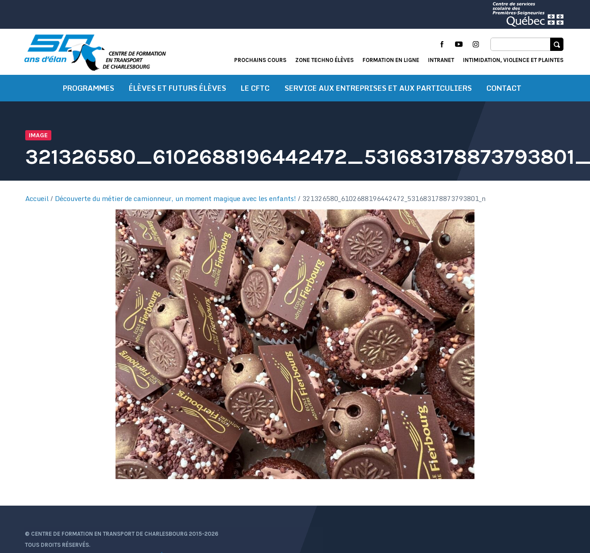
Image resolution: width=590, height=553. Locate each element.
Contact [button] (503, 91)
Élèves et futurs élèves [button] (177, 91)
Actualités (429, 515)
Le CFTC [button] (255, 91)
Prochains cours (260, 60)
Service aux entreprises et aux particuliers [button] (378, 91)
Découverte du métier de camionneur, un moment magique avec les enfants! (176, 201)
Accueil (38, 201)
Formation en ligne (390, 60)
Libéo (555, 538)
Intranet (441, 60)
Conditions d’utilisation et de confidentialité (96, 537)
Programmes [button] (88, 91)
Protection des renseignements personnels (93, 548)
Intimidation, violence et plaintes (513, 60)
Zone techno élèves (324, 60)
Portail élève (476, 515)
